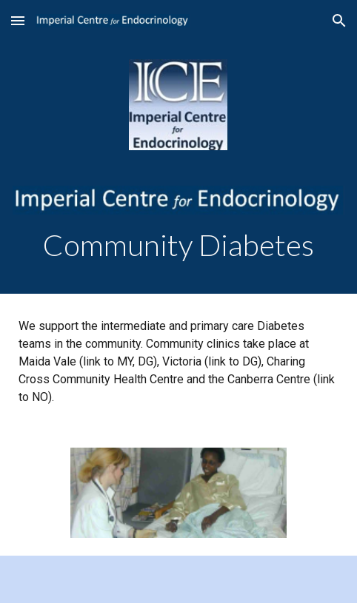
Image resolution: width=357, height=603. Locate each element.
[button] (18, 20)
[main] (178, 245)
